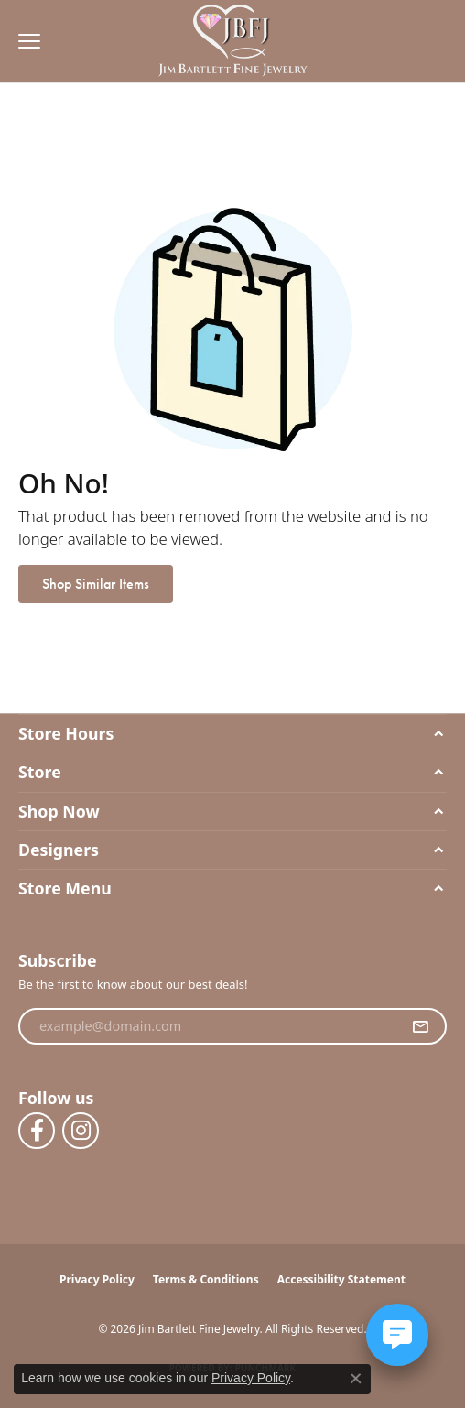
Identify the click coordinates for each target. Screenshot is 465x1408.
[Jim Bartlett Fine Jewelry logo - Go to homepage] (232, 42)
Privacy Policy (97, 1279)
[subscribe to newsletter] (420, 1026)
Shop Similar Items (95, 583)
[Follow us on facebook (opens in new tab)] (36, 1130)
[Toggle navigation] (24, 41)
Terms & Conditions (206, 1279)
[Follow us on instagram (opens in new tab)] (80, 1130)
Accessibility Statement (341, 1279)
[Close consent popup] (356, 1378)
